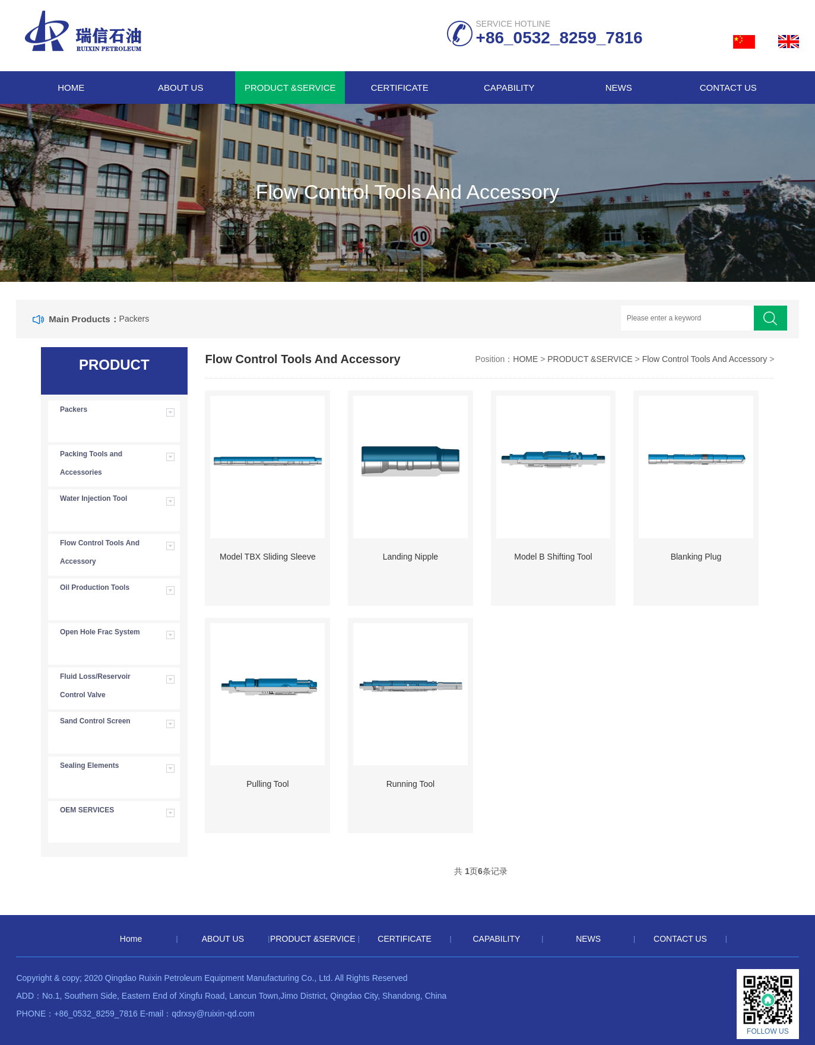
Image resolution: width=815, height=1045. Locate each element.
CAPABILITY (509, 87)
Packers (134, 318)
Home (71, 87)
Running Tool (410, 784)
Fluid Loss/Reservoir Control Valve (95, 685)
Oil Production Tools (94, 587)
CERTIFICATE (400, 87)
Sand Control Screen (95, 721)
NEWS (618, 87)
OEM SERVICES (87, 810)
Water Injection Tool (93, 498)
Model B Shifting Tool (553, 556)
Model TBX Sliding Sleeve (268, 556)
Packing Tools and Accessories (91, 463)
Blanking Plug (696, 556)
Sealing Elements (89, 765)
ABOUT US (180, 87)
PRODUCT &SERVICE (290, 87)
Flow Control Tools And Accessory (99, 552)
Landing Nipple (410, 556)
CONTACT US (728, 87)
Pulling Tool (267, 784)
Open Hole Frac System (100, 632)
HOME (525, 359)
